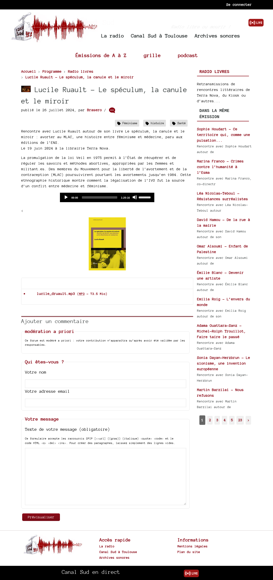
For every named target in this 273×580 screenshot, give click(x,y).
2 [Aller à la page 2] (210, 420)
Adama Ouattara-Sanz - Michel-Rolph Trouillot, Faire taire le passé (221, 331)
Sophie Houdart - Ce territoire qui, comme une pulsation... (223, 134)
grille (152, 55)
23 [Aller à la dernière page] (240, 420)
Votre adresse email (47, 391)
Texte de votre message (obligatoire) (67, 429)
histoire (157, 123)
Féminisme (129, 123)
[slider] (99, 197)
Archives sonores (217, 36)
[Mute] (135, 197)
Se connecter (239, 5)
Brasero (94, 110)
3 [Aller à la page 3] (217, 420)
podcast (188, 55)
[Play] (66, 197)
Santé (181, 123)
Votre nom (35, 372)
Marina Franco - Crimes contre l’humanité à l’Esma (220, 167)
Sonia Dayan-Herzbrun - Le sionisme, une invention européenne (223, 363)
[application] (107, 197)
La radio (112, 36)
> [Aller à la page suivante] (248, 420)
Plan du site (188, 552)
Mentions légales (192, 546)
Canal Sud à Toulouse (159, 36)
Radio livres (214, 71)
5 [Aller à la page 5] (232, 420)
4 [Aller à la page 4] (225, 420)
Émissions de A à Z (101, 55)
